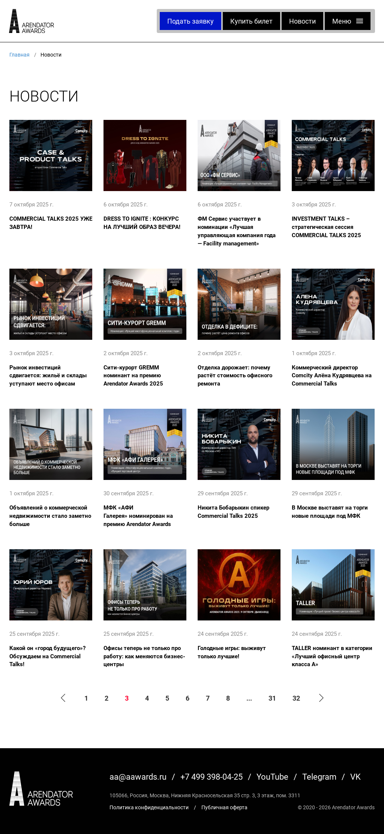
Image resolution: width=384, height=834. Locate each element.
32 (296, 698)
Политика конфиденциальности (149, 807)
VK (355, 776)
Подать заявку (190, 20)
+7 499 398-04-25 (211, 776)
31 (272, 698)
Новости (302, 20)
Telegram (319, 776)
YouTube (272, 776)
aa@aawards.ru (138, 776)
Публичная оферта (224, 807)
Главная (19, 54)
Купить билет (251, 20)
